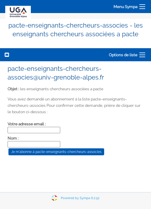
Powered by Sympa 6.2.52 (80, 198)
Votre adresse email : (27, 124)
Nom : (13, 138)
